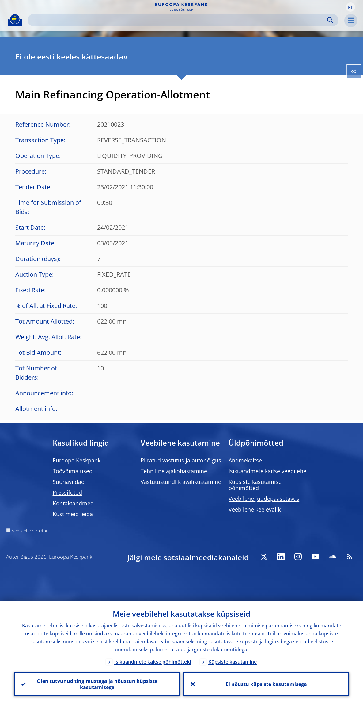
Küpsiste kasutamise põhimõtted (255, 485)
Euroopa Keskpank (76, 460)
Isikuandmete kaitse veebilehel (268, 471)
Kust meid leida (73, 514)
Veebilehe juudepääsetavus (264, 498)
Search (330, 20)
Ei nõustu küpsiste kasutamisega (266, 683)
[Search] (178, 20)
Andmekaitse (245, 460)
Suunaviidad (69, 481)
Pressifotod (67, 492)
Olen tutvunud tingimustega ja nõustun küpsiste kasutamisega (96, 683)
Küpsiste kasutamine (232, 661)
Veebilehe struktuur (31, 531)
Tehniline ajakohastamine (174, 471)
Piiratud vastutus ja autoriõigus (181, 460)
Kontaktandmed (73, 503)
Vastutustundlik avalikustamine (181, 481)
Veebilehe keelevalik (255, 509)
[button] (350, 7)
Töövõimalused (73, 471)
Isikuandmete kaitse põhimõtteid (152, 661)
